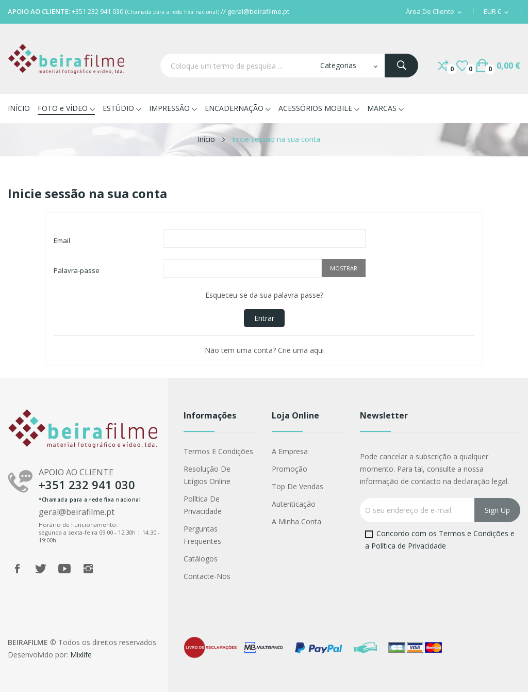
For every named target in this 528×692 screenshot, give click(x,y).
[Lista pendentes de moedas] (497, 12)
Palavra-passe (77, 270)
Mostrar (343, 268)
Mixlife (81, 654)
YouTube (64, 568)
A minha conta (296, 521)
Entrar (264, 318)
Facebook (17, 568)
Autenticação (294, 504)
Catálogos (201, 559)
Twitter (40, 568)
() (462, 65)
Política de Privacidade (203, 505)
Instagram (88, 568)
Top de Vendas (297, 486)
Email (62, 240)
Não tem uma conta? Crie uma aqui (264, 350)
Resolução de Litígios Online (207, 475)
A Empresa (290, 451)
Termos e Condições (218, 451)
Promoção (289, 469)
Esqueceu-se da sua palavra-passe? (264, 295)
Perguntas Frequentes (202, 535)
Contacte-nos (207, 576)
